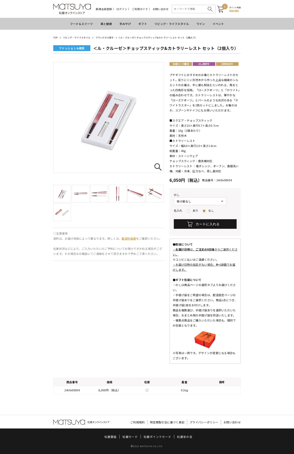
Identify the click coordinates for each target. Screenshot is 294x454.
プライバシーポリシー (204, 422)
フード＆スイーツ (81, 24)
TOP (55, 37)
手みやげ (125, 24)
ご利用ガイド (140, 9)
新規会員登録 (104, 9)
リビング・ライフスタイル (171, 24)
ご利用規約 (137, 422)
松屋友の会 (184, 437)
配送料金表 (129, 238)
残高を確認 (234, 10)
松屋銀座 (110, 437)
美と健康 (106, 24)
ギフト (142, 24)
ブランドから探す (104, 37)
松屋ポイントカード (157, 437)
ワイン (200, 24)
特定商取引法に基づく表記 (167, 422)
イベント (218, 24)
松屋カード (130, 437)
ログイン (121, 9)
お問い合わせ (161, 9)
